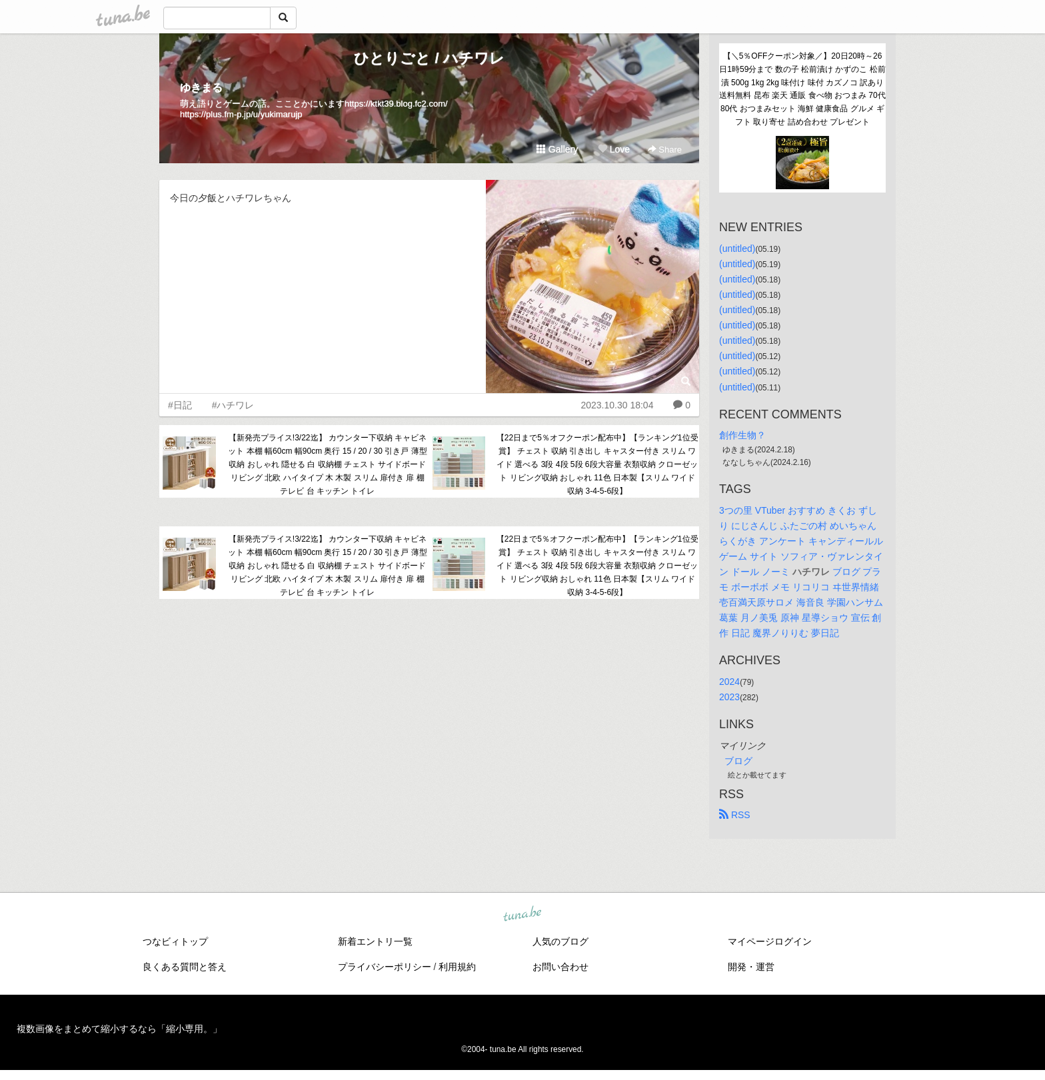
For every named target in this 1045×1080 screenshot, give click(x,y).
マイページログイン (770, 941)
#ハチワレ (233, 405)
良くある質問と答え (185, 966)
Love (614, 149)
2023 (729, 697)
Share (665, 150)
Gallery (557, 149)
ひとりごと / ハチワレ (429, 58)
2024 (729, 681)
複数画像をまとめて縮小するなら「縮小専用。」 (119, 1028)
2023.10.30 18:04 (616, 405)
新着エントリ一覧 (375, 941)
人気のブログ (560, 941)
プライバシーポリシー (384, 966)
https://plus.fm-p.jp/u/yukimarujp (241, 114)
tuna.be (521, 914)
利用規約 (457, 966)
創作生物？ (742, 435)
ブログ (738, 761)
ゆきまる (201, 87)
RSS (734, 815)
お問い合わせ (560, 966)
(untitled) (737, 248)
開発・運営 (751, 966)
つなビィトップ (175, 941)
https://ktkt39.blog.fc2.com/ (396, 104)
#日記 (180, 405)
